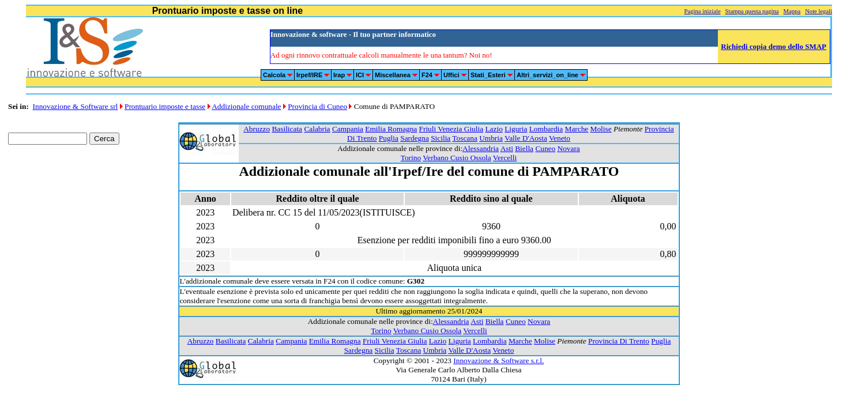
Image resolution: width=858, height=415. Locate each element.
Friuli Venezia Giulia (451, 128)
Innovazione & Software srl (75, 106)
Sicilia (440, 138)
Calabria (317, 128)
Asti (507, 148)
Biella (524, 148)
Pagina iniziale (702, 11)
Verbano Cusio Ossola (457, 157)
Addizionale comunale (246, 106)
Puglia (388, 138)
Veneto (559, 138)
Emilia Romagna (391, 128)
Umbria (491, 138)
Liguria (516, 128)
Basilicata (287, 128)
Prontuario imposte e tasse (165, 106)
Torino (411, 157)
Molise (601, 128)
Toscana (464, 138)
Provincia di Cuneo (317, 106)
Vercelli (505, 157)
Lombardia (546, 128)
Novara (569, 148)
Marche (577, 128)
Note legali (818, 11)
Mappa (792, 11)
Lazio (493, 128)
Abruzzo (256, 128)
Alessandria (480, 148)
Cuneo (545, 148)
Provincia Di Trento (618, 341)
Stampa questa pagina (752, 11)
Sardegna (414, 138)
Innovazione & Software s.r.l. (498, 360)
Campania (347, 128)
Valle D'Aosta (526, 138)
